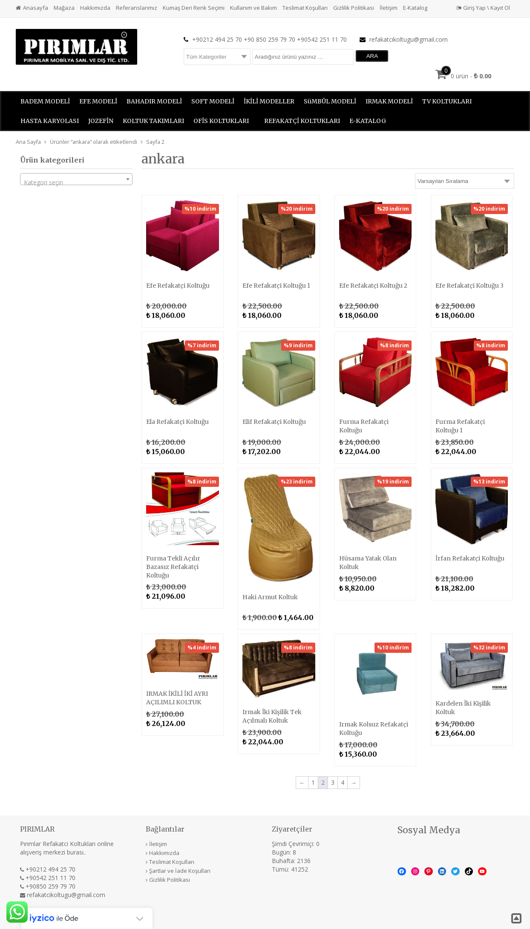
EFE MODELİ (98, 101)
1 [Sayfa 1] (313, 782)
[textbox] (76, 183)
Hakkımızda (95, 7)
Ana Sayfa (28, 142)
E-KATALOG (367, 121)
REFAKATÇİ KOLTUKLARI (302, 121)
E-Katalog (415, 7)
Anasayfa (35, 7)
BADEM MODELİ (45, 101)
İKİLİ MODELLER (269, 101)
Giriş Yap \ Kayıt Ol (483, 7)
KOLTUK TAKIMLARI (153, 121)
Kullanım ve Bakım (253, 7)
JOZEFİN (100, 121)
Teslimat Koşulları (305, 7)
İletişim (389, 7)
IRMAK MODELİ (389, 101)
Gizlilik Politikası (353, 7)
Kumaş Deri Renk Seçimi (194, 7)
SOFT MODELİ (212, 101)
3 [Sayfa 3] (332, 782)
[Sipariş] (464, 181)
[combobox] (76, 179)
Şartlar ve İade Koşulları (179, 871)
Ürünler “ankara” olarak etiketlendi (93, 142)
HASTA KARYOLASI (49, 121)
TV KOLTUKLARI (447, 101)
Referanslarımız (136, 7)
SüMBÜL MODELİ (330, 101)
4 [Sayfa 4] (342, 782)
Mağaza (64, 7)
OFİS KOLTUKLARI (221, 121)
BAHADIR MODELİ (154, 101)
